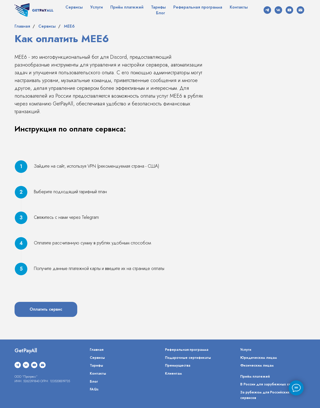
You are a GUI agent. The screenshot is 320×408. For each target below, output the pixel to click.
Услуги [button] (96, 7)
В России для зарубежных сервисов (271, 384)
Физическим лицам (257, 365)
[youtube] (289, 10)
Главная (22, 26)
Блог (160, 13)
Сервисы (74, 7)
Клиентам (173, 373)
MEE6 (69, 26)
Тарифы (158, 7)
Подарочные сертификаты (188, 357)
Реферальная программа (197, 7)
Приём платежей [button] (126, 7)
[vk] (278, 10)
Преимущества (177, 365)
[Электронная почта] (300, 10)
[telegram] (267, 10)
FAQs (94, 389)
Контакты (239, 7)
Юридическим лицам (258, 357)
